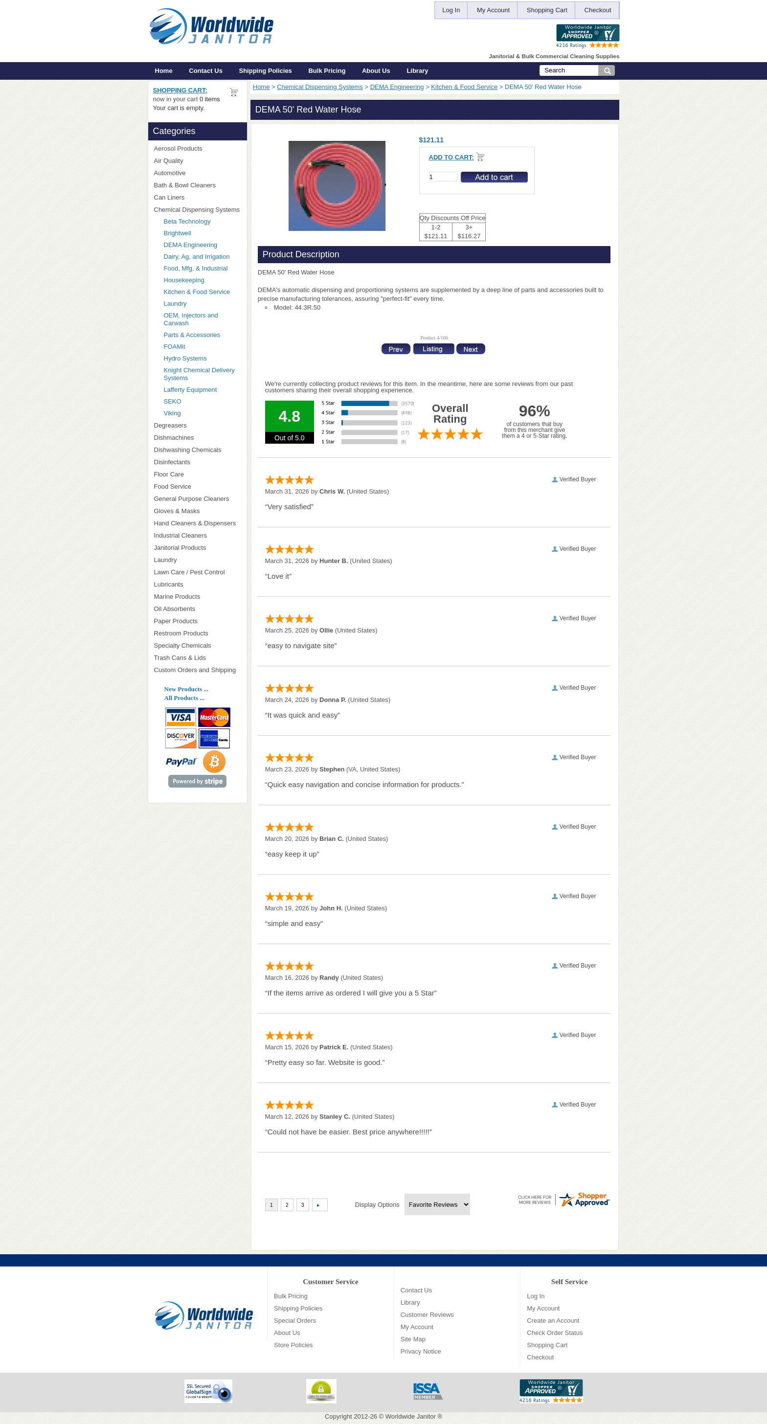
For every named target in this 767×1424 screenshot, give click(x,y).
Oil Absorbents (197, 608)
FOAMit (202, 346)
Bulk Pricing (326, 70)
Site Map (413, 1339)
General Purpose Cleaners (191, 498)
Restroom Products (197, 633)
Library (417, 70)
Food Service (173, 486)
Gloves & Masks (197, 511)
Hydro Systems (202, 358)
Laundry (175, 303)
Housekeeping (184, 280)
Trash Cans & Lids (197, 657)
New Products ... (186, 689)
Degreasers (170, 425)
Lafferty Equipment (202, 389)
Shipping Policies (265, 70)
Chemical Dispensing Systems (320, 86)
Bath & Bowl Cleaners (185, 185)
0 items (210, 99)
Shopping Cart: (180, 90)
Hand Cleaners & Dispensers (197, 523)
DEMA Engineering (397, 86)
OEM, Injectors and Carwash (191, 319)
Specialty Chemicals (197, 645)
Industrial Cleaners (180, 535)
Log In (451, 10)
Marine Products (177, 596)
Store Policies (293, 1345)
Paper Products (197, 621)
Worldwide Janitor (410, 1416)
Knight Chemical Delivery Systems (202, 374)
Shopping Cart (547, 10)
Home (164, 70)
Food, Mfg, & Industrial (196, 268)
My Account (493, 10)
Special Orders (295, 1320)
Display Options (377, 1204)
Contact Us (206, 70)
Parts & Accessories (192, 335)
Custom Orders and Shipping (197, 670)
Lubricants (168, 584)
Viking (202, 413)
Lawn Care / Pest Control (197, 572)
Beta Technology (200, 221)
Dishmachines (197, 437)
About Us (376, 70)
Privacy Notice (421, 1351)
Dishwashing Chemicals (197, 449)
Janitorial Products (197, 547)
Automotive (170, 173)
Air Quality (197, 160)
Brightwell (202, 233)
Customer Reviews (427, 1314)
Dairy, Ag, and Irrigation (197, 256)
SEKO (202, 401)
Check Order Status (555, 1332)
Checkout (598, 10)
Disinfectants (197, 462)
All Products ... (184, 697)
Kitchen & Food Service (464, 86)
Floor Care (197, 474)
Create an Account (553, 1320)
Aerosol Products (197, 148)
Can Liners (197, 197)
